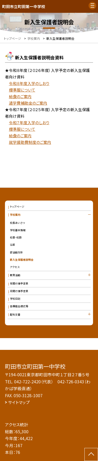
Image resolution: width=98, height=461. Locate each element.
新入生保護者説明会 (21, 259)
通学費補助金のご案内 (28, 103)
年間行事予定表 (19, 283)
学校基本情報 (18, 230)
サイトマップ (19, 402)
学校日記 (15, 298)
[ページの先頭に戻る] (91, 454)
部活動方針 (16, 252)
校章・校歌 (16, 237)
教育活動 (15, 275)
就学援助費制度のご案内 (30, 142)
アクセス (15, 267)
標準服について (22, 90)
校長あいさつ (17, 223)
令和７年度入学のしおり (29, 122)
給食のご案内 (20, 96)
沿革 (12, 245)
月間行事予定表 (19, 291)
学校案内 (15, 215)
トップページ (17, 206)
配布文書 (15, 314)
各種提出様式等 (19, 306)
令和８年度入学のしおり (29, 83)
